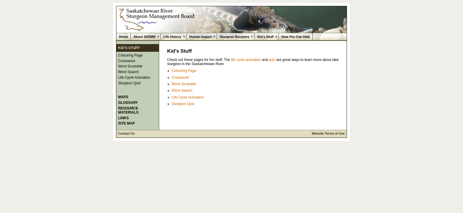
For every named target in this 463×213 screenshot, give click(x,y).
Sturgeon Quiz (129, 83)
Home (123, 36)
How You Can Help (295, 36)
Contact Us (126, 133)
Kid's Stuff (265, 36)
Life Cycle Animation (134, 77)
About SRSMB (144, 36)
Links (123, 118)
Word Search (128, 72)
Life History (172, 36)
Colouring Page (130, 55)
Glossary (128, 103)
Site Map (126, 123)
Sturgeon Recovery (235, 36)
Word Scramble (130, 66)
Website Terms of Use (328, 133)
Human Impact (200, 36)
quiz (272, 60)
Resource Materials (128, 110)
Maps (123, 97)
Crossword (126, 61)
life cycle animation (246, 60)
